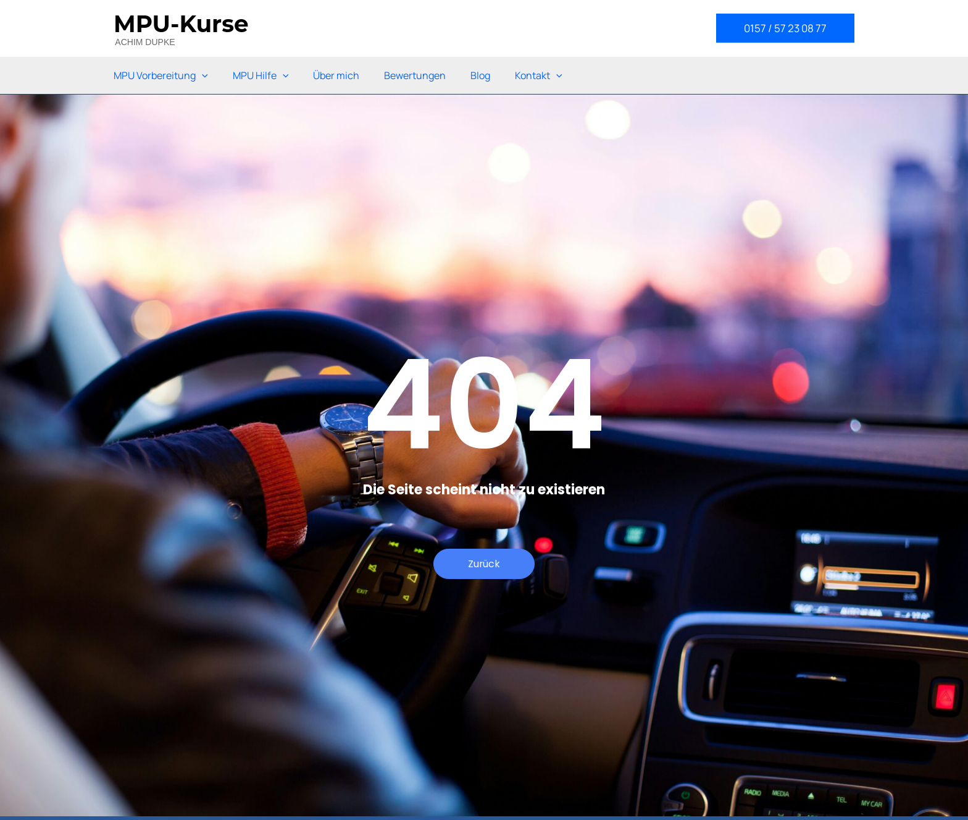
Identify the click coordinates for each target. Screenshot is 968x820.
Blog (480, 75)
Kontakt (538, 75)
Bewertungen (415, 75)
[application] (202, 75)
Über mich (336, 75)
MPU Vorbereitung (161, 75)
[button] (785, 28)
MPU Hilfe (261, 75)
